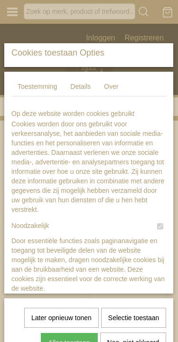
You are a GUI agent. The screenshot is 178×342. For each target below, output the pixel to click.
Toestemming (37, 157)
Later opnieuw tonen (61, 283)
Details (80, 157)
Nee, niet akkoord (133, 308)
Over (111, 157)
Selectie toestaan (133, 283)
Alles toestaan (69, 308)
